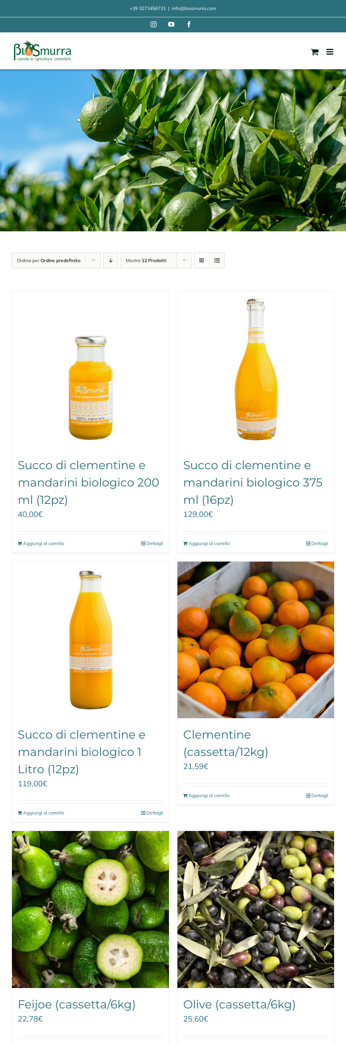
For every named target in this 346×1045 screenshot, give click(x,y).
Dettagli (154, 543)
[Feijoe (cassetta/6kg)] (90, 909)
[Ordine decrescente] (110, 260)
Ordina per (48, 260)
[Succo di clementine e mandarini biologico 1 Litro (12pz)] (90, 640)
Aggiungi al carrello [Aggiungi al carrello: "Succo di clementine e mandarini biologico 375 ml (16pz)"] (209, 543)
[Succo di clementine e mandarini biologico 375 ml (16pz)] (255, 370)
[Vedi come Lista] (216, 260)
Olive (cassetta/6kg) (239, 1004)
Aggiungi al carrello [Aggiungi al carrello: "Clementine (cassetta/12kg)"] (209, 795)
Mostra (146, 260)
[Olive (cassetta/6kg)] (255, 909)
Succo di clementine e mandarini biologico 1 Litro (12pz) (81, 751)
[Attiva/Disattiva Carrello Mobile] (315, 52)
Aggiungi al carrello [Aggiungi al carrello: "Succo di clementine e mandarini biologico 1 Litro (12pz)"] (43, 813)
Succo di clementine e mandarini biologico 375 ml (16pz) (253, 482)
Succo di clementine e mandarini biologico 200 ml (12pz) (88, 482)
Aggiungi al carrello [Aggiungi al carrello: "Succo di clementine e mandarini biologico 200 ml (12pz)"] (43, 543)
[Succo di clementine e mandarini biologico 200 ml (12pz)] (90, 370)
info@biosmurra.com (194, 8)
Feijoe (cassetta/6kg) (77, 1004)
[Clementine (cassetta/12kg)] (255, 640)
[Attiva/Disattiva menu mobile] (330, 52)
